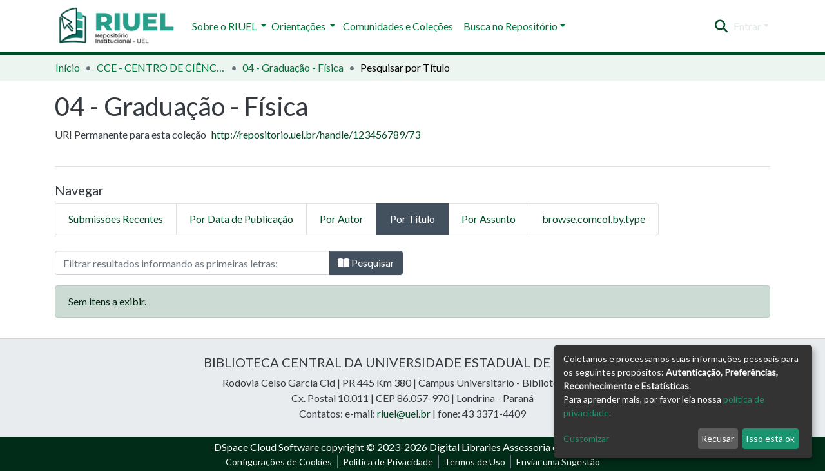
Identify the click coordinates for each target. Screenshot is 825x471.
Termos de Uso (474, 461)
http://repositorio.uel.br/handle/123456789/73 (315, 134)
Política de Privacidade (388, 461)
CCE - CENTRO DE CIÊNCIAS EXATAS (161, 67)
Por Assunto (488, 219)
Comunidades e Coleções (398, 26)
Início (67, 67)
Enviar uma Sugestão (558, 461)
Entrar (747, 26)
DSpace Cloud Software (266, 447)
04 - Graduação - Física (293, 67)
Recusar (717, 438)
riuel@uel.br (404, 413)
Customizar (586, 438)
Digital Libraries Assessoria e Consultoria (520, 447)
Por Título (412, 219)
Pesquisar (366, 262)
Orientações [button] (299, 26)
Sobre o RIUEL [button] (225, 26)
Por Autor (342, 219)
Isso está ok (770, 438)
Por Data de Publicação (241, 219)
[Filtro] (192, 263)
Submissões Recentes (115, 219)
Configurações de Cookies (279, 461)
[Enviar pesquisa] (721, 26)
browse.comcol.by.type (593, 219)
